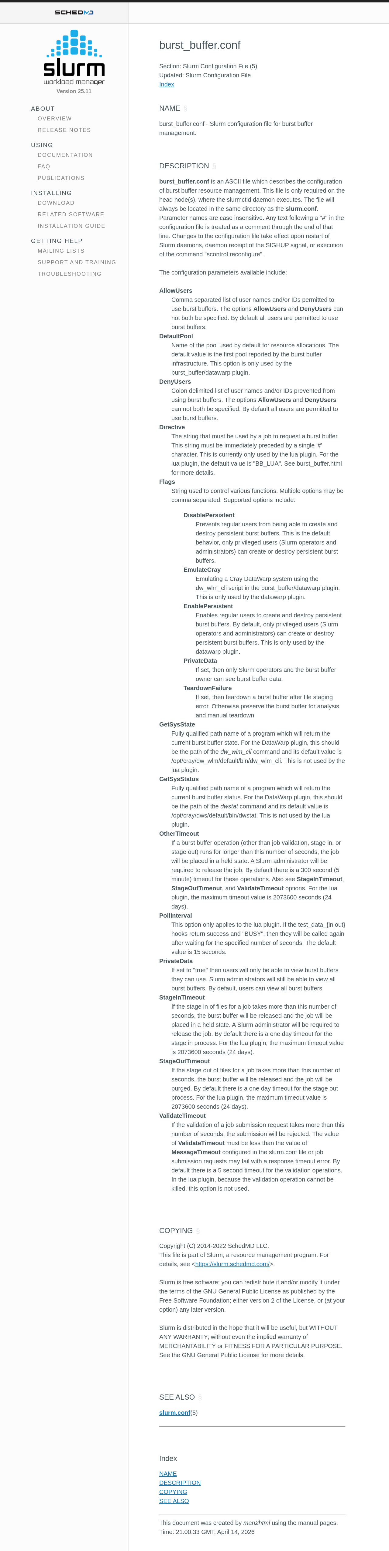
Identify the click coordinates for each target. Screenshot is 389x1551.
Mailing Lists (61, 251)
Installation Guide (71, 226)
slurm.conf (174, 1412)
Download (56, 203)
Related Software (71, 214)
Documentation (65, 155)
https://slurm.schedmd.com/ (232, 1264)
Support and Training (77, 262)
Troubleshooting (70, 274)
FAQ (44, 167)
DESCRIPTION (180, 1482)
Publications (61, 178)
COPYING (173, 1492)
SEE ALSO (174, 1501)
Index (166, 84)
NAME (168, 1473)
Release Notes (64, 130)
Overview (55, 119)
